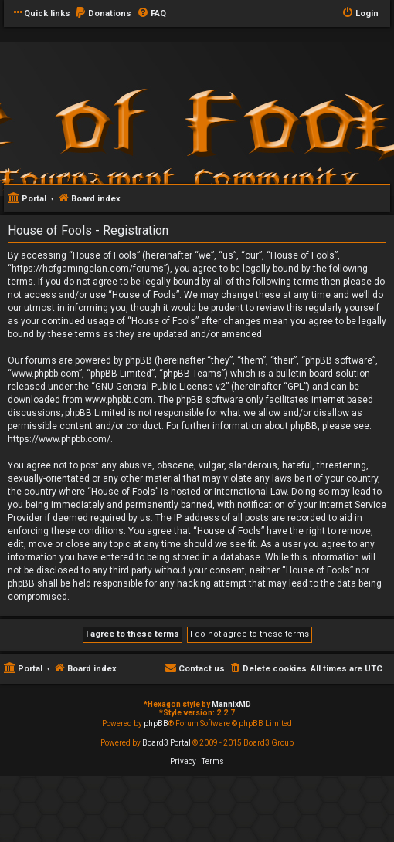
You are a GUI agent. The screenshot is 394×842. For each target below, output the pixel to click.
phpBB (156, 723)
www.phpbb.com (119, 399)
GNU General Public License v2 (160, 386)
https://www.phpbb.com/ (59, 439)
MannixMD (231, 704)
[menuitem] (102, 14)
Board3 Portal (166, 743)
